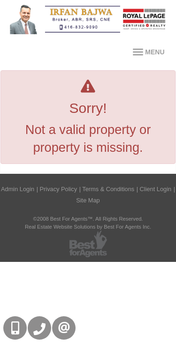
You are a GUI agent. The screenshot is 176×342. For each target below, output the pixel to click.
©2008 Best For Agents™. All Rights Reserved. (88, 219)
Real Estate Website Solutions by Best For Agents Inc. (88, 227)
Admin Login (17, 189)
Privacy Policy (58, 189)
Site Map (88, 200)
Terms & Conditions (108, 189)
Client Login (156, 189)
